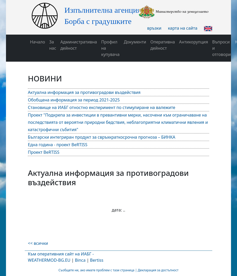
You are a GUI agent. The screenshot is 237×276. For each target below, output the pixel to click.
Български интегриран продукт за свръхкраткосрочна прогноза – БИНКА (101, 137)
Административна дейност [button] (78, 45)
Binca (80, 260)
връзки (154, 28)
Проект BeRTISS (43, 152)
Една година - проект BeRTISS (58, 144)
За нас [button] (52, 45)
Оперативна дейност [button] (162, 45)
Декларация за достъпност (158, 270)
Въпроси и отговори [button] (221, 48)
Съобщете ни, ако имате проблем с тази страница (96, 270)
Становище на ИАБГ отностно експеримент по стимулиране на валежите (101, 107)
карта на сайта (182, 28)
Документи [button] (135, 42)
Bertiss (96, 260)
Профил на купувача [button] (110, 48)
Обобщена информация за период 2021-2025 (74, 100)
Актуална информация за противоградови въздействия (84, 92)
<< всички (38, 243)
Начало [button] (37, 42)
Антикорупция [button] (193, 42)
